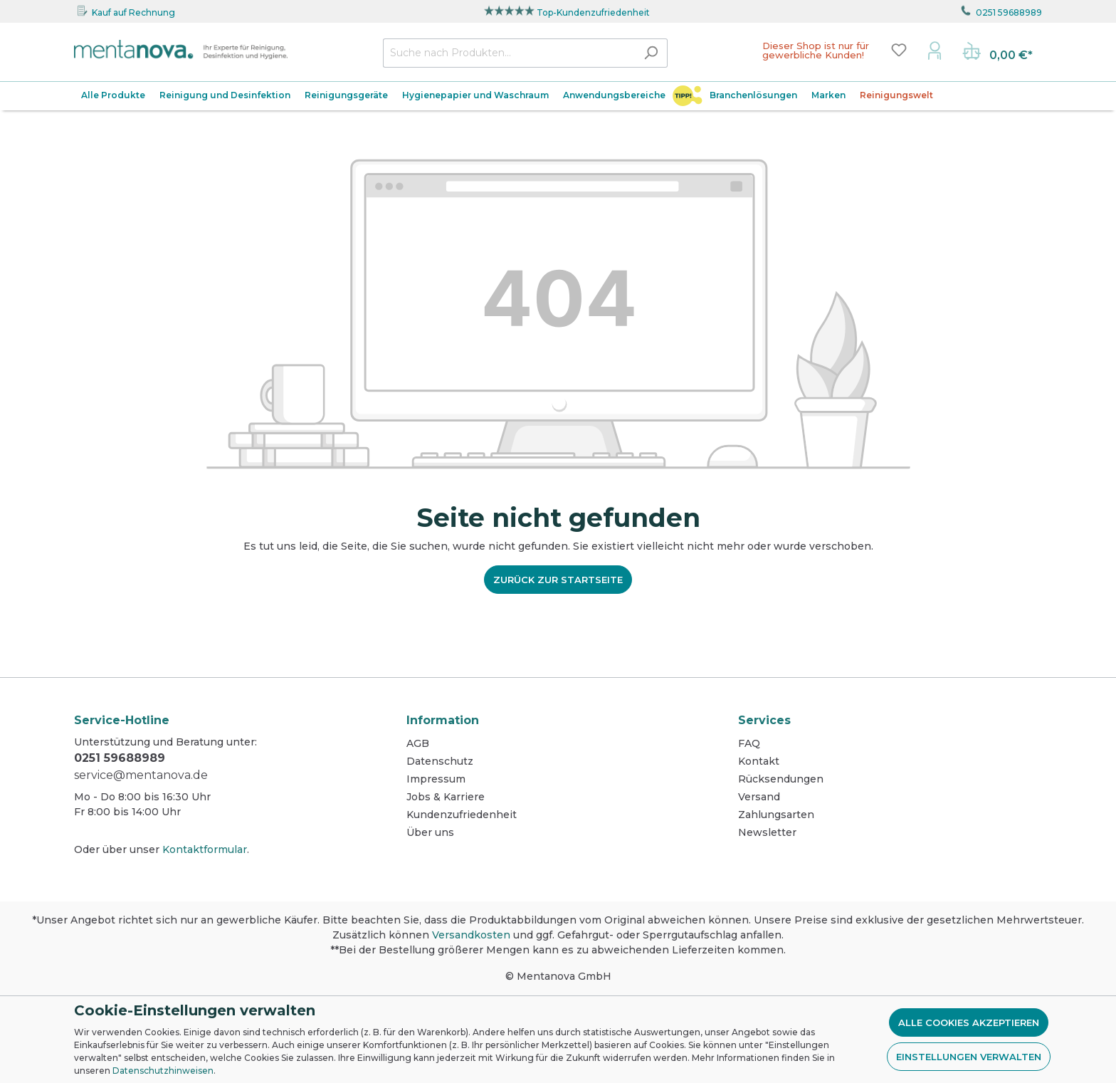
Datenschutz (439, 761)
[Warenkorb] (997, 53)
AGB (417, 743)
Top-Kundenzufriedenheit (593, 12)
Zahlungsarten (776, 814)
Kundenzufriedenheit (461, 814)
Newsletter (767, 832)
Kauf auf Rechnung (133, 12)
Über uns (430, 832)
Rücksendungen (780, 779)
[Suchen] (651, 53)
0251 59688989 (1009, 12)
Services (764, 720)
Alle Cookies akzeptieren (968, 1022)
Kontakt (758, 761)
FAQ (749, 743)
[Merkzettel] (899, 50)
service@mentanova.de (141, 775)
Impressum (435, 779)
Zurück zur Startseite (558, 579)
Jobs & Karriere (445, 796)
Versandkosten (471, 934)
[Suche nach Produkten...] (509, 53)
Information (442, 720)
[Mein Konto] (934, 50)
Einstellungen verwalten (968, 1056)
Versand (759, 796)
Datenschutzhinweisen (163, 1070)
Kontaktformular (204, 849)
